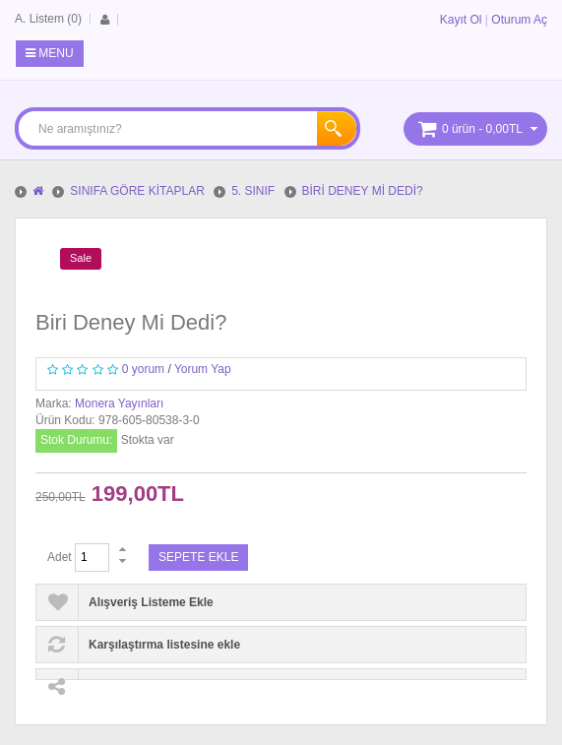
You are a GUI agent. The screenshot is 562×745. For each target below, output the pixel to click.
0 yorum (143, 369)
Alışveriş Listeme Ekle (151, 602)
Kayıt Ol (461, 20)
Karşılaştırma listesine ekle (164, 645)
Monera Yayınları (119, 403)
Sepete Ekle (198, 557)
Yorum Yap (202, 369)
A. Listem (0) (48, 19)
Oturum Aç (519, 20)
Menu (50, 53)
